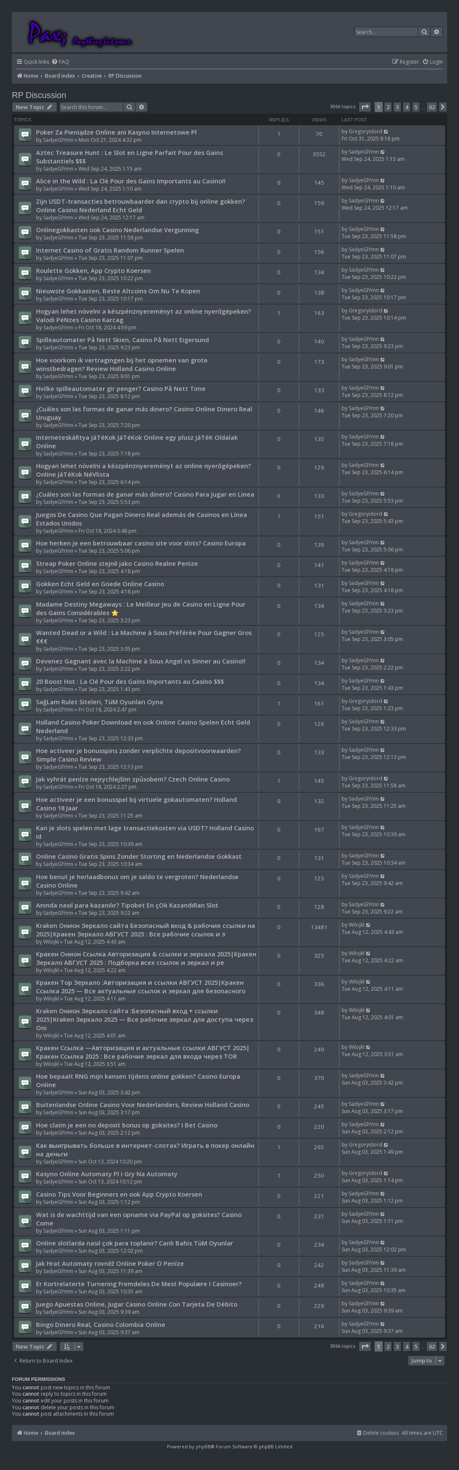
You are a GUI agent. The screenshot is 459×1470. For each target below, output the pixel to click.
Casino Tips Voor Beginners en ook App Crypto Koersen (119, 1194)
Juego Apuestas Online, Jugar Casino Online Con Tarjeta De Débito (136, 1304)
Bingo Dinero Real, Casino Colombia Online (100, 1324)
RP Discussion (39, 95)
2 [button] (388, 107)
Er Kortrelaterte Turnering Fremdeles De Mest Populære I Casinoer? (139, 1283)
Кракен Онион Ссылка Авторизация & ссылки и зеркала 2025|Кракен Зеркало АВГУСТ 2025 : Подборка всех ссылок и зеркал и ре (146, 958)
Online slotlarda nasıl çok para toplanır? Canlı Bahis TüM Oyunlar (134, 1243)
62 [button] (432, 107)
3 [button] (397, 107)
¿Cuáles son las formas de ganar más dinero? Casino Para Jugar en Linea (145, 494)
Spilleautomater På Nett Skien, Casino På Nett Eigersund (122, 339)
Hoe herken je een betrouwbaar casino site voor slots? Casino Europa (141, 543)
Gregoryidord (365, 131)
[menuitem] (60, 62)
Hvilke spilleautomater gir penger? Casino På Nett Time (121, 388)
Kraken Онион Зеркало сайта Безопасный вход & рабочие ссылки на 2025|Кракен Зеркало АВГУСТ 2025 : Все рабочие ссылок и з (145, 929)
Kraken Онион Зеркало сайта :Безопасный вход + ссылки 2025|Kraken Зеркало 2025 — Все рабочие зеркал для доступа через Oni (144, 1019)
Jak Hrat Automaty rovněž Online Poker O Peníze (110, 1263)
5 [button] (415, 107)
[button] (365, 107)
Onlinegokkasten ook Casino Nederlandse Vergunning (117, 229)
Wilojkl (51, 941)
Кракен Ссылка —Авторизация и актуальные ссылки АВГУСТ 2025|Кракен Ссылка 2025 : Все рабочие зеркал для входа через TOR (143, 1051)
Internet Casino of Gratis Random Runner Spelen (110, 250)
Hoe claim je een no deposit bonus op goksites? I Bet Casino (126, 1125)
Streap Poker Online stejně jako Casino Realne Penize (117, 563)
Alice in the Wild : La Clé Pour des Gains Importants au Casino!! (130, 181)
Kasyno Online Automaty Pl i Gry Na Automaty (107, 1173)
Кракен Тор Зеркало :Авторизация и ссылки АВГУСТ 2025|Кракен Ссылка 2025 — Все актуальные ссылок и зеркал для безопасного (140, 986)
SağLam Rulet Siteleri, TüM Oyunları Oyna (99, 701)
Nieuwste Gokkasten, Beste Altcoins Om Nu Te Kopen (118, 291)
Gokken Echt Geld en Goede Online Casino (100, 583)
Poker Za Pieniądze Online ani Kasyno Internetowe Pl (116, 132)
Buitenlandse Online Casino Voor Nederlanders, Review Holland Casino (142, 1104)
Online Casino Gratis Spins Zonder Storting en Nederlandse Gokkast (139, 856)
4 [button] (406, 107)
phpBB (203, 1446)
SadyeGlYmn (58, 139)
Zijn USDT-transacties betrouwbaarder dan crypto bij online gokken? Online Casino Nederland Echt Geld (140, 205)
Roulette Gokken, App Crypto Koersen (93, 270)
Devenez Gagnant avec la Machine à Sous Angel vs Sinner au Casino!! (140, 661)
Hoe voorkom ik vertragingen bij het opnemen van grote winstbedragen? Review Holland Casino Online (122, 364)
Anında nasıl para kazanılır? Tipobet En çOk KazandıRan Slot (127, 905)
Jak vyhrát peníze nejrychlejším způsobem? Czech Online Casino (133, 779)
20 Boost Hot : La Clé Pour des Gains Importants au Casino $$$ (130, 681)
